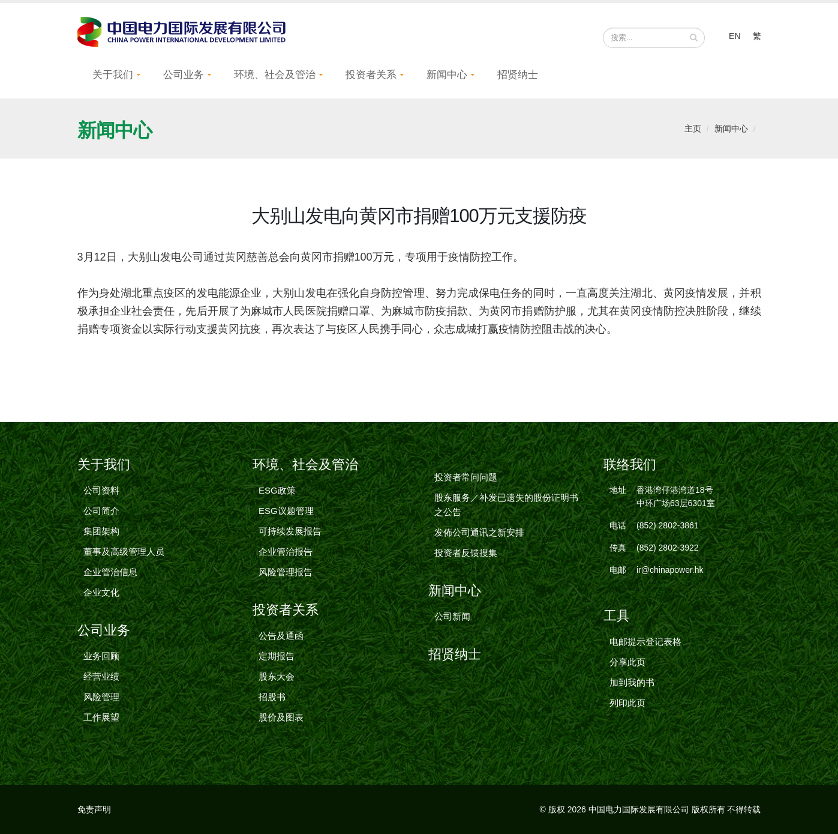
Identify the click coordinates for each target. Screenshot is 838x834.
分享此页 (627, 662)
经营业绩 (101, 676)
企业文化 (101, 592)
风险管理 (101, 697)
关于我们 (112, 74)
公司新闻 (452, 616)
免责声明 (94, 809)
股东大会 (277, 676)
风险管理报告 (286, 572)
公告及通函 (281, 635)
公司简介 (101, 511)
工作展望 (101, 717)
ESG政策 (277, 490)
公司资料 (101, 490)
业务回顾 (101, 656)
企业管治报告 (286, 551)
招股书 (272, 697)
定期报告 (277, 656)
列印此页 (627, 703)
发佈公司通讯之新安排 (479, 532)
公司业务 (183, 74)
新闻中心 (446, 74)
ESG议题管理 (286, 511)
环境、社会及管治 (275, 74)
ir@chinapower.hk (670, 570)
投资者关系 (371, 74)
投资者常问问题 (465, 477)
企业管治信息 (110, 572)
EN (734, 36)
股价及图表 (281, 717)
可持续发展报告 (290, 531)
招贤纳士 (517, 74)
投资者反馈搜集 (465, 553)
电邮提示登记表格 (645, 641)
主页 (692, 128)
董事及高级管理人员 (123, 551)
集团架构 (101, 531)
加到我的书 (631, 682)
